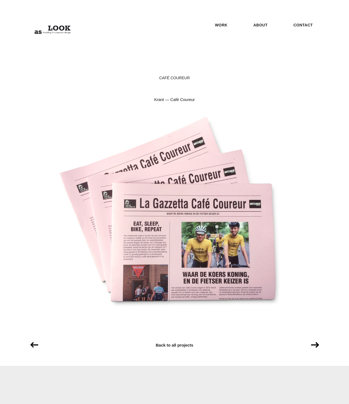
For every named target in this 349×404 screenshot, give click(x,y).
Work (221, 25)
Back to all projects (174, 345)
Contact (303, 25)
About (260, 25)
